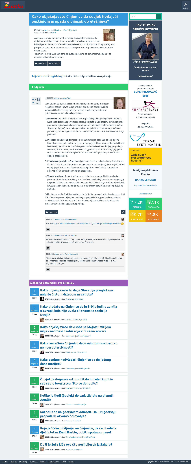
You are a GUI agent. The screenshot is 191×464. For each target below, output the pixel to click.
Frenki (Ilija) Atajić (70, 30)
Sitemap (71, 462)
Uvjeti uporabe (53, 462)
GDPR (64, 462)
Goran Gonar (79, 299)
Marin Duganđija (71, 235)
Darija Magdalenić (84, 336)
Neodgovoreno (41, 7)
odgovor (57, 98)
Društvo (58, 30)
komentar (58, 219)
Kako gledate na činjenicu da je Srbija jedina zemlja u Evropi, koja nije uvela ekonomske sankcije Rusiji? (78, 311)
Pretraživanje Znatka (145, 193)
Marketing (23, 462)
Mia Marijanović (84, 369)
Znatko (53, 32)
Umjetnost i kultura (73, 388)
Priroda (68, 405)
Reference (33, 462)
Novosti (29, 7)
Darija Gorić (82, 352)
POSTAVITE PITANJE (65, 7)
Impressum (138, 185)
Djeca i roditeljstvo (73, 437)
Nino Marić (86, 388)
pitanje (45, 30)
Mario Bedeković (71, 219)
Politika (68, 320)
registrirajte (57, 76)
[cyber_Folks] (145, 146)
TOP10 (85, 7)
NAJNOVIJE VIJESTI (145, 180)
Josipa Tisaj (66, 98)
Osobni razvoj (71, 336)
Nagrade (93, 7)
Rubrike (52, 7)
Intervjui (13, 462)
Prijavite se (39, 76)
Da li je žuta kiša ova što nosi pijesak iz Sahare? (76, 444)
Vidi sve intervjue (145, 76)
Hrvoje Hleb (78, 449)
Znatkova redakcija (150, 185)
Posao (68, 421)
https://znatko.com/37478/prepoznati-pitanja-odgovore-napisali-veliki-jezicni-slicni (86, 223)
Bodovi (42, 462)
